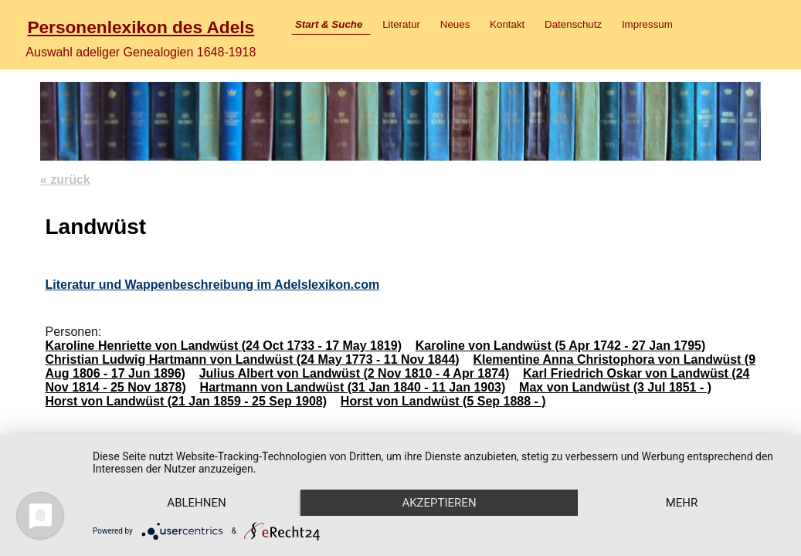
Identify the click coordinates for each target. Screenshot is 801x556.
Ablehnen (196, 503)
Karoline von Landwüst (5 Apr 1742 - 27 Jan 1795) (561, 345)
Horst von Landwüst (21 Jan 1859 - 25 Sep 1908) (186, 401)
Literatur (401, 24)
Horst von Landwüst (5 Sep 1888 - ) (443, 401)
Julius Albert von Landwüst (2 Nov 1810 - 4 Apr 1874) (354, 373)
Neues (455, 24)
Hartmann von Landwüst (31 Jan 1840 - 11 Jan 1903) (353, 387)
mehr (682, 503)
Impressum (647, 24)
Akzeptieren (439, 503)
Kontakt (507, 24)
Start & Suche (328, 24)
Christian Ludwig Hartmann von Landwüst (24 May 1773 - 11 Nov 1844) (252, 359)
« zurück (65, 179)
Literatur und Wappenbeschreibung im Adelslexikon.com (212, 284)
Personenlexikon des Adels (140, 27)
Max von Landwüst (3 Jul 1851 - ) (615, 387)
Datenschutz (573, 24)
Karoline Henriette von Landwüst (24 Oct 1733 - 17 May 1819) (223, 345)
